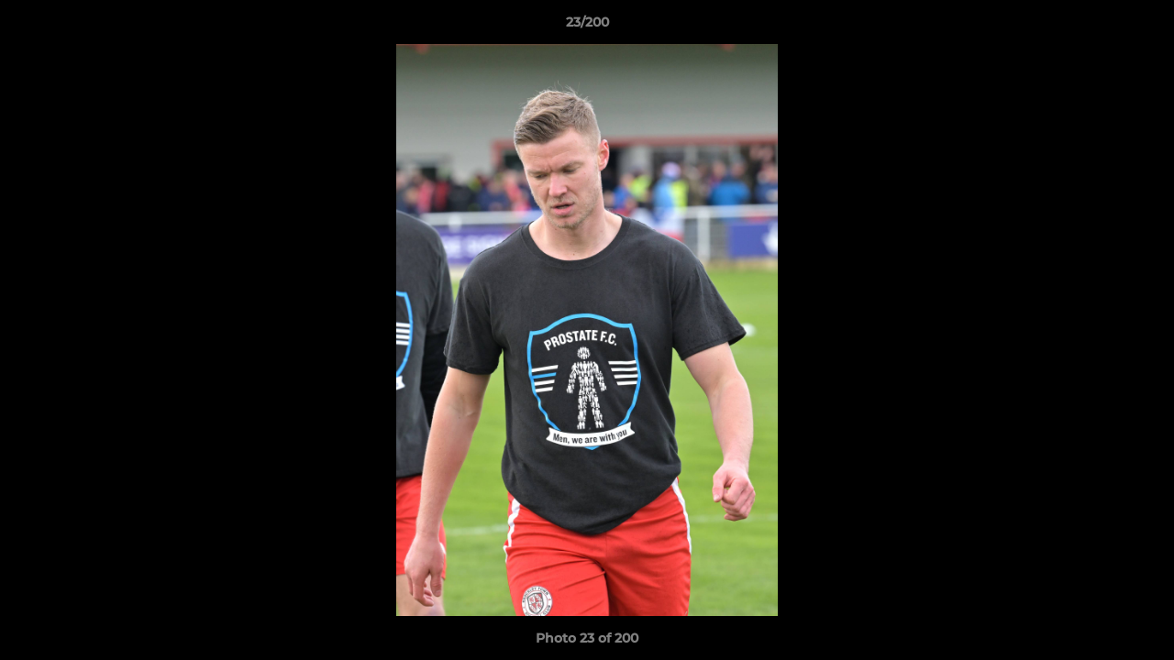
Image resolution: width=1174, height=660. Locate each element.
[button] (1141, 26)
